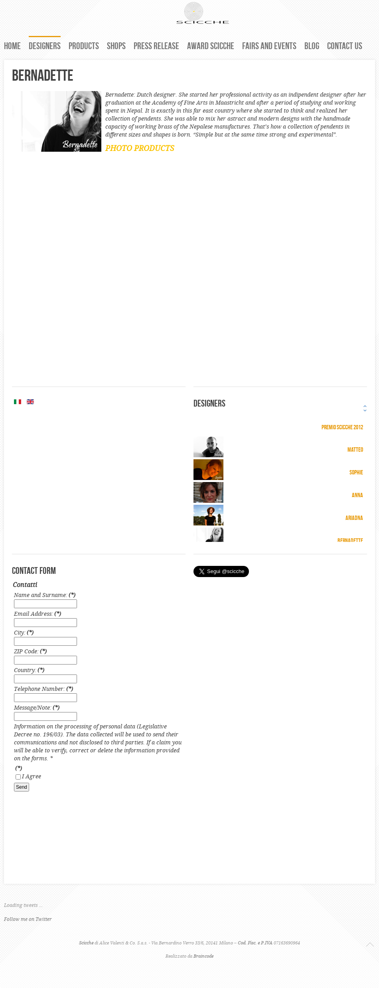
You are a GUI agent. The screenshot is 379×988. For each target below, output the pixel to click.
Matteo (355, 449)
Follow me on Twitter (28, 919)
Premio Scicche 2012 (342, 427)
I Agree (31, 777)
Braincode (203, 956)
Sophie (356, 472)
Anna (357, 495)
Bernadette (350, 540)
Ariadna (354, 517)
